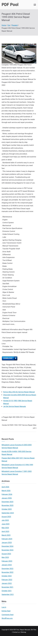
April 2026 (5, 487)
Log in (4, 607)
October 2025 (7, 509)
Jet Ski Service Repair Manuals (14, 406)
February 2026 (7, 494)
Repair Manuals (25, 629)
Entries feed (6, 611)
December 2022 (7, 569)
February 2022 (7, 580)
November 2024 (7, 550)
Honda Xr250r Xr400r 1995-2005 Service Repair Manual (16, 453)
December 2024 (7, 546)
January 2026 (7, 498)
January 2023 (7, 565)
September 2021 (8, 594)
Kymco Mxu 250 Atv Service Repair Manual (19, 392)
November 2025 (7, 505)
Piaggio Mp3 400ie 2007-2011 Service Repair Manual (18, 459)
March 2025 (6, 535)
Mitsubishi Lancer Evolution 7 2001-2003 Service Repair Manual (17, 472)
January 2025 (7, 543)
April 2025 (5, 531)
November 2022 (7, 572)
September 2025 (8, 513)
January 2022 (7, 583)
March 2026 (6, 491)
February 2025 (7, 539)
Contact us (16, 632)
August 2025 (6, 517)
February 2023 (7, 561)
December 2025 (7, 502)
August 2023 (6, 554)
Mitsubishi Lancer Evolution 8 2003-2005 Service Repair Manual (17, 446)
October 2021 (7, 591)
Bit (32, 629)
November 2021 (7, 587)
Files (34, 629)
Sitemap (23, 632)
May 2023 (5, 557)
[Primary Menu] (34, 4)
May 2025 (5, 528)
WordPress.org (7, 618)
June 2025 (5, 524)
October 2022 (7, 576)
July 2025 (5, 520)
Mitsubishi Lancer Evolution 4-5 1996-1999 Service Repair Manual (17, 466)
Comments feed (7, 615)
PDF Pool (10, 4)
